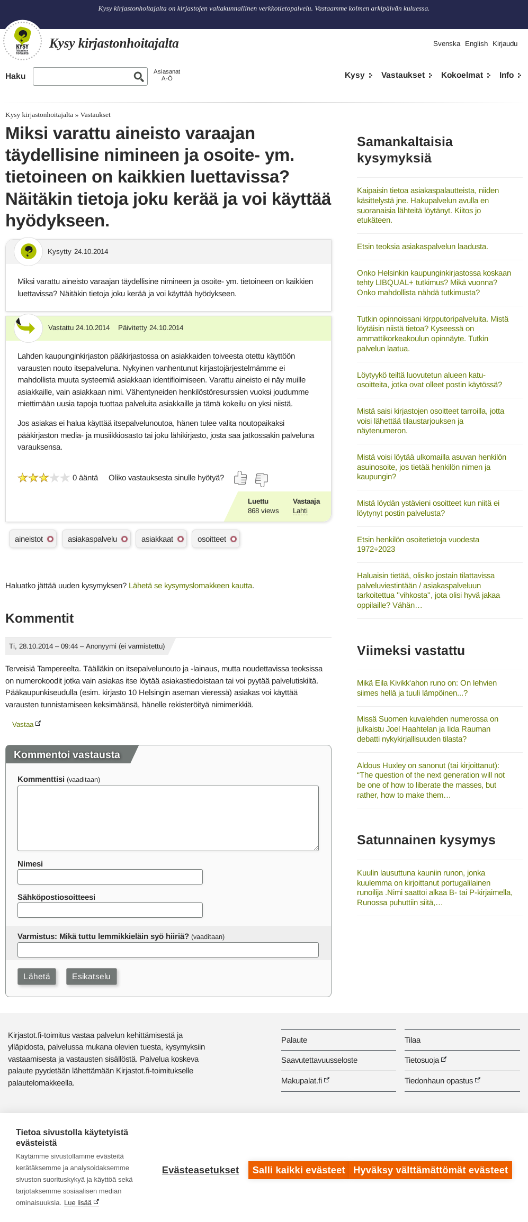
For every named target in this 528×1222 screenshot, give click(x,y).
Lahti (300, 511)
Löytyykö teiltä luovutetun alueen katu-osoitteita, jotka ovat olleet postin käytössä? (429, 379)
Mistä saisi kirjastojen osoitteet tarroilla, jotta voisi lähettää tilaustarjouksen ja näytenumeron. (430, 420)
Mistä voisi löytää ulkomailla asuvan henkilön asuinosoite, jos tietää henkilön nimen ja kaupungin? (431, 466)
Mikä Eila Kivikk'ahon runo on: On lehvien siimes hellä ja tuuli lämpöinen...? (427, 687)
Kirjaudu (505, 44)
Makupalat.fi (301, 1080)
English (476, 44)
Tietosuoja (422, 1059)
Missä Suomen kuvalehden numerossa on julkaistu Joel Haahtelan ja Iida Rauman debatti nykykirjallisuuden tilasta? (427, 728)
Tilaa (412, 1039)
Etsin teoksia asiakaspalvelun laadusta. (422, 246)
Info (506, 74)
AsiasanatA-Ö (167, 74)
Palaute (294, 1039)
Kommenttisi (41, 778)
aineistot (29, 538)
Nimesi (30, 863)
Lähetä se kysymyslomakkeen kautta (190, 585)
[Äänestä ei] (261, 480)
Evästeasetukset (195, 1167)
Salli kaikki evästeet (293, 1167)
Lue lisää (102, 1203)
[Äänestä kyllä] (241, 478)
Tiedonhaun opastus (439, 1080)
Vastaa (22, 724)
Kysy (355, 74)
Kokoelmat (462, 74)
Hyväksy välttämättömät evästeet (430, 1167)
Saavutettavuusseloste (319, 1059)
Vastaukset (403, 74)
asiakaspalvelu (92, 538)
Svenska (446, 44)
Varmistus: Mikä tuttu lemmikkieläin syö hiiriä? (103, 936)
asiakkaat (157, 538)
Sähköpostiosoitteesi (56, 896)
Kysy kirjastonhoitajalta (39, 114)
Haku (15, 75)
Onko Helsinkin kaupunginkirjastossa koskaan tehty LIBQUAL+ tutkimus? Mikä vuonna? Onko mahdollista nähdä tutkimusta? (434, 282)
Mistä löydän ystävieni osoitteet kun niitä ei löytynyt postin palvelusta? (428, 507)
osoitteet (212, 538)
